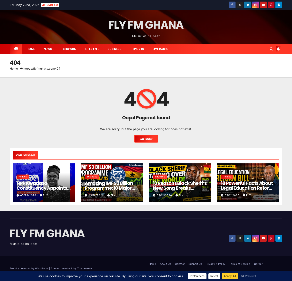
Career (258, 263)
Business (115, 49)
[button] (271, 49)
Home (31, 49)
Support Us (195, 263)
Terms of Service (239, 263)
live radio (161, 49)
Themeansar (85, 268)
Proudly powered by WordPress (29, 268)
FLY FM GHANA (146, 25)
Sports (138, 49)
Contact (180, 263)
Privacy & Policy (215, 263)
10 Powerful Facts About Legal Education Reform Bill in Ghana (247, 188)
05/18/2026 (96, 195)
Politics (23, 176)
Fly (44, 195)
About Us (165, 263)
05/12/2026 (165, 195)
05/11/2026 (232, 195)
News (48, 49)
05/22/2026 (28, 195)
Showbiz (70, 49)
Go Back (146, 139)
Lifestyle (92, 49)
